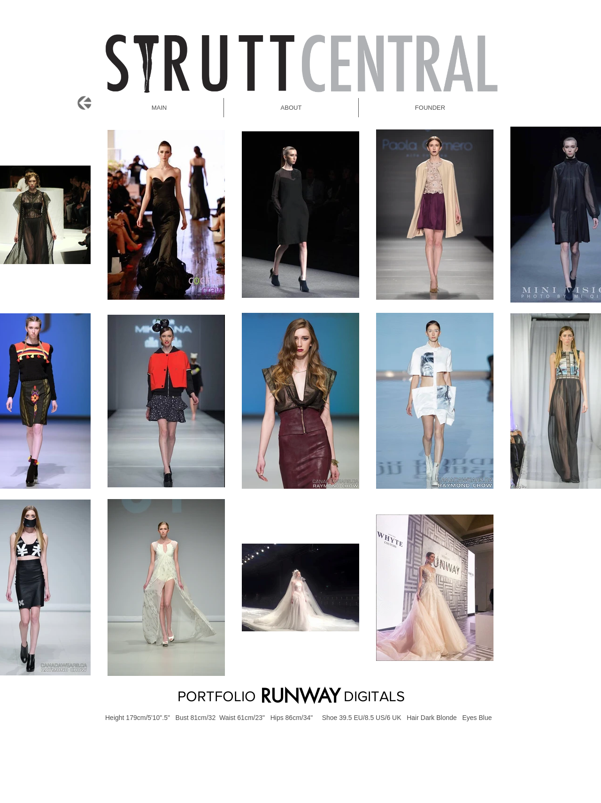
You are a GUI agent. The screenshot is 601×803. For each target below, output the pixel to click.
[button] (430, 107)
